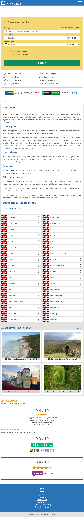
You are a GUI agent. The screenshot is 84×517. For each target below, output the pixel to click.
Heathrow (53, 271)
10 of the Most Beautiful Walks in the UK (62, 359)
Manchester (54, 308)
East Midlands (13, 247)
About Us (42, 495)
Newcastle (12, 314)
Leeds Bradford (56, 290)
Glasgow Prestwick (57, 265)
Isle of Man (12, 283)
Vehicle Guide (42, 500)
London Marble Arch (15, 302)
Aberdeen (12, 217)
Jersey (52, 283)
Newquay (53, 314)
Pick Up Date (9, 34)
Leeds (10, 290)
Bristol (52, 229)
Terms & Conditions (42, 507)
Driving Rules (42, 502)
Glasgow (11, 265)
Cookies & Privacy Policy (42, 505)
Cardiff (52, 235)
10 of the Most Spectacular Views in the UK (21, 359)
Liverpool (11, 296)
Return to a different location (69, 28)
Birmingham (54, 217)
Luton (10, 308)
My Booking (42, 497)
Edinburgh (54, 247)
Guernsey (12, 271)
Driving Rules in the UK (13, 208)
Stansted (53, 320)
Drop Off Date (9, 41)
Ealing (52, 241)
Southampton (13, 320)
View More (79, 328)
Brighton (11, 229)
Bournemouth (55, 223)
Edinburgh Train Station (58, 253)
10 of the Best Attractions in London (21, 392)
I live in (12, 51)
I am (13, 55)
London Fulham (56, 296)
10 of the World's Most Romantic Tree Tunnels (63, 392)
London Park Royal (57, 302)
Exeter (10, 259)
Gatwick (53, 259)
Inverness (12, 277)
